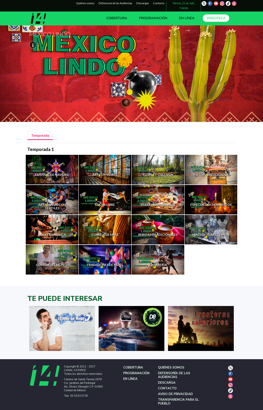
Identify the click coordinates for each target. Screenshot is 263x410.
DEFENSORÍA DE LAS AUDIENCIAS (174, 375)
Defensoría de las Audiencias (115, 3)
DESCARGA (167, 383)
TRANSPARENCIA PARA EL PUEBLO (178, 402)
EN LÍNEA (187, 18)
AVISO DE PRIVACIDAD (175, 394)
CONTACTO (167, 388)
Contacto (158, 3)
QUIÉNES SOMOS (171, 367)
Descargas (142, 3)
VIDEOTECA (216, 18)
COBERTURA (116, 18)
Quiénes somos (85, 3)
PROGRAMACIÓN (153, 18)
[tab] (40, 135)
